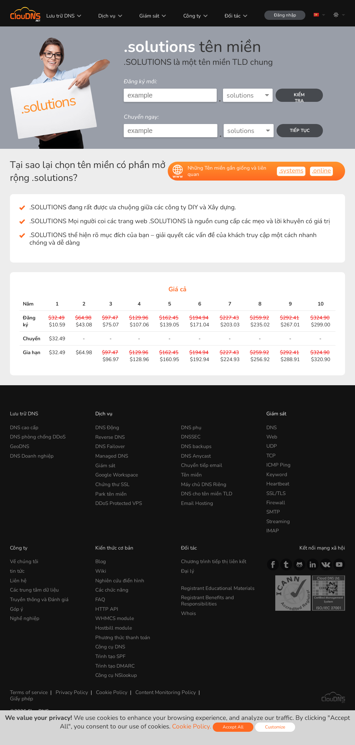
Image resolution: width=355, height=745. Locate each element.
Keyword (276, 474)
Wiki (100, 570)
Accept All (232, 727)
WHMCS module (114, 617)
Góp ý (16, 608)
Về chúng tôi (24, 561)
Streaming (278, 521)
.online (321, 170)
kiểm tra (299, 97)
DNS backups (196, 445)
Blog (100, 561)
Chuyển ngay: (141, 117)
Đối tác (232, 15)
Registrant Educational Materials (218, 587)
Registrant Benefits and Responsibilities (207, 600)
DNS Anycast (196, 455)
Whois (188, 612)
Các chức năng (111, 589)
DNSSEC (190, 436)
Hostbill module (114, 627)
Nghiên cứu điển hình (119, 580)
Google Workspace (117, 474)
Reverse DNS (110, 436)
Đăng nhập (284, 15)
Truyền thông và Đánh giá (39, 599)
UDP (271, 445)
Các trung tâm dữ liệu (34, 589)
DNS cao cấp (24, 427)
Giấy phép (21, 697)
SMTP (273, 511)
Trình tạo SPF (110, 655)
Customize (275, 727)
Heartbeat (277, 483)
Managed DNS (111, 455)
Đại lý (187, 570)
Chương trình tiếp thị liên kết (214, 561)
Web (271, 436)
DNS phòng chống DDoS (38, 436)
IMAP (272, 530)
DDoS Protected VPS (119, 502)
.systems (291, 170)
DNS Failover (110, 445)
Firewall (275, 502)
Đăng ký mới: (140, 81)
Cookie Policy (110, 691)
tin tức (17, 570)
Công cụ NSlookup (116, 674)
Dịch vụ (106, 15)
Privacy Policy (71, 691)
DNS (271, 427)
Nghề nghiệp (24, 617)
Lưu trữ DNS (59, 15)
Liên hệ (18, 580)
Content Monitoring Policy (164, 691)
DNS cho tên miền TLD (207, 493)
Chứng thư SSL (112, 483)
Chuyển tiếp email (201, 464)
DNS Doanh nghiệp (32, 455)
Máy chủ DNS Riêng (203, 483)
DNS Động (107, 427)
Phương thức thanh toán (123, 636)
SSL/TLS (276, 493)
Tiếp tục (300, 132)
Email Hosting (197, 502)
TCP (271, 455)
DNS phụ (191, 427)
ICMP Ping (278, 464)
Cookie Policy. (191, 726)
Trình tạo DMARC (115, 664)
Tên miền (191, 474)
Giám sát (148, 15)
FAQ (100, 599)
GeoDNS (19, 445)
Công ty (191, 15)
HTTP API (106, 608)
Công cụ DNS (110, 645)
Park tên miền (111, 493)
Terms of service (28, 691)
